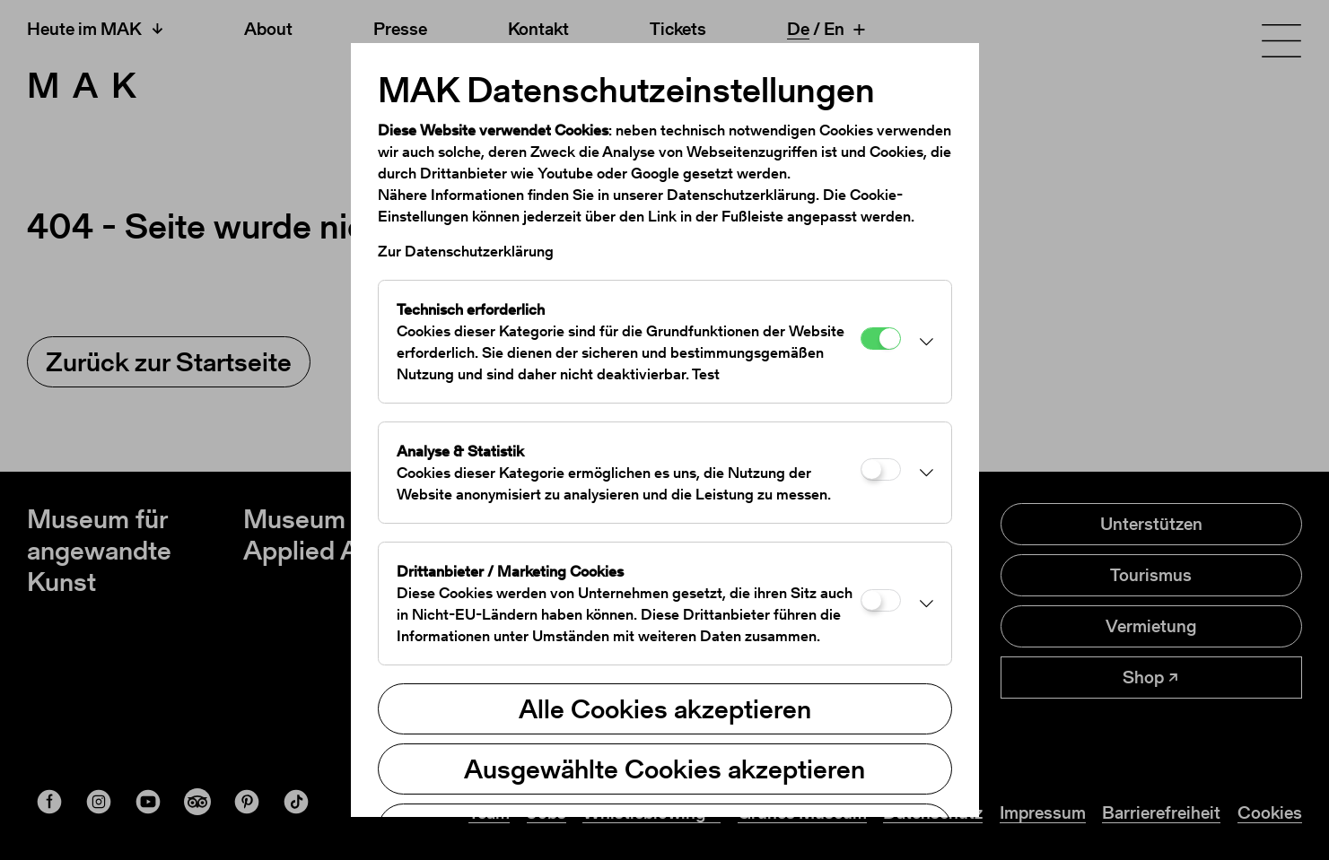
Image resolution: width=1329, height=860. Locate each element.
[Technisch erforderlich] (881, 338)
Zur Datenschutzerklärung (466, 251)
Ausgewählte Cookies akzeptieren (664, 768)
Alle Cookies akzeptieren (665, 708)
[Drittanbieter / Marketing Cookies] (881, 600)
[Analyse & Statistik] (881, 469)
